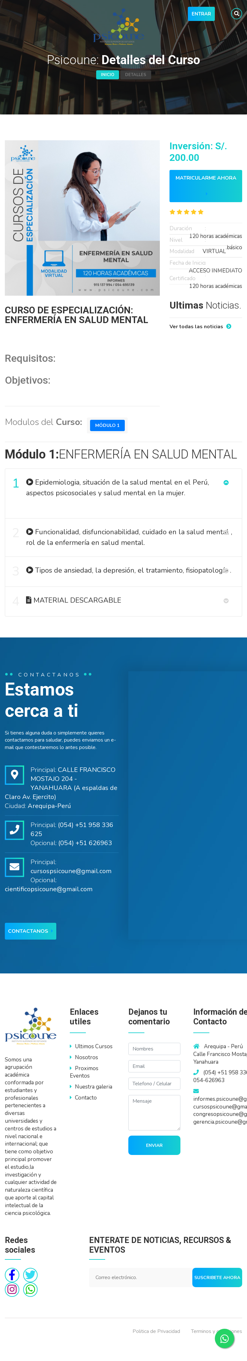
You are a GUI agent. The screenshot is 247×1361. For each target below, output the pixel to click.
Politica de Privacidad (156, 1347)
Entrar (201, 14)
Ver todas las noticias (200, 326)
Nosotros (84, 1073)
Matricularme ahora (206, 185)
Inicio (107, 75)
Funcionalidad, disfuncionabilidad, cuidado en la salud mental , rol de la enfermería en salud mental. (123, 545)
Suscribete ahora (217, 1294)
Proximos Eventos (84, 1088)
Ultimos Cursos (91, 1063)
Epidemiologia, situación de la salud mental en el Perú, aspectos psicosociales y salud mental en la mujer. (111, 496)
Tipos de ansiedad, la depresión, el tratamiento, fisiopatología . (122, 583)
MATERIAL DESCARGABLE (67, 616)
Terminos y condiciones (216, 1347)
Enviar (154, 1162)
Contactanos (30, 947)
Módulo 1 (109, 435)
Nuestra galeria (91, 1103)
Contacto (83, 1114)
